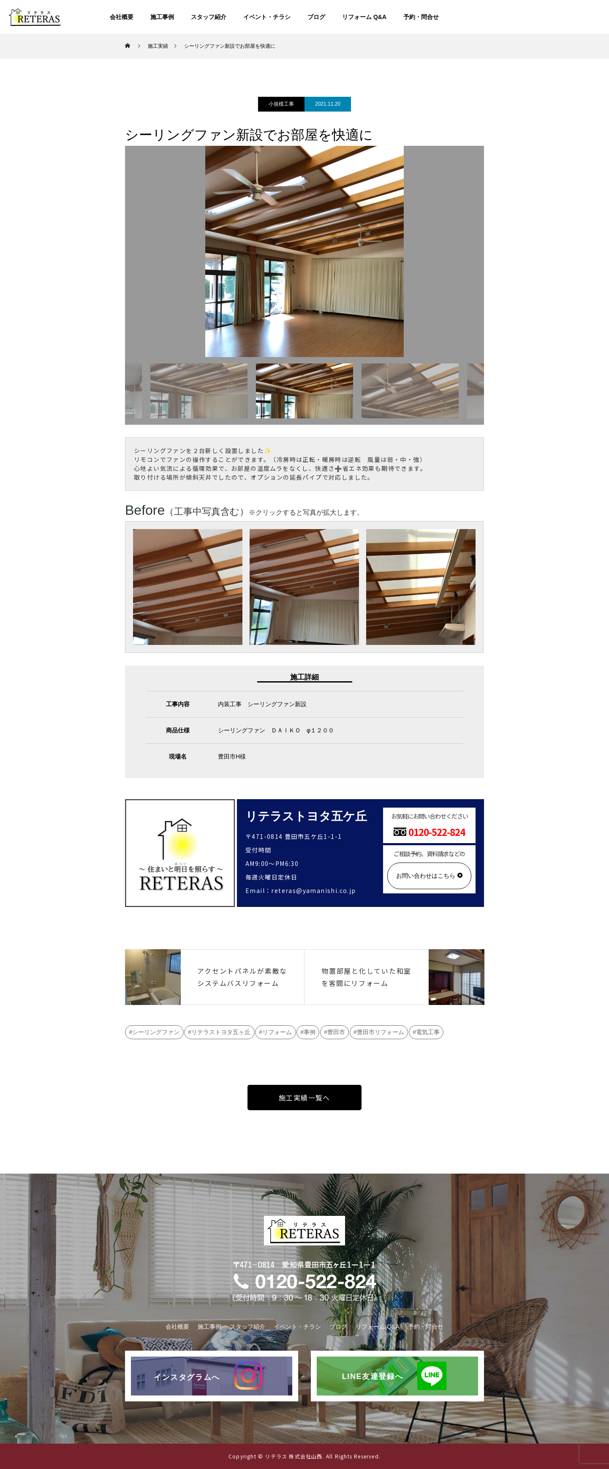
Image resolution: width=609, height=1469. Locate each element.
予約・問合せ (421, 17)
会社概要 (121, 17)
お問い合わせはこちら (425, 875)
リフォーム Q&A (364, 17)
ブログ (316, 17)
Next (490, 391)
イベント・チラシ (267, 17)
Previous (118, 391)
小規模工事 (281, 104)
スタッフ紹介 (208, 17)
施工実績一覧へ (304, 1097)
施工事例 (162, 17)
